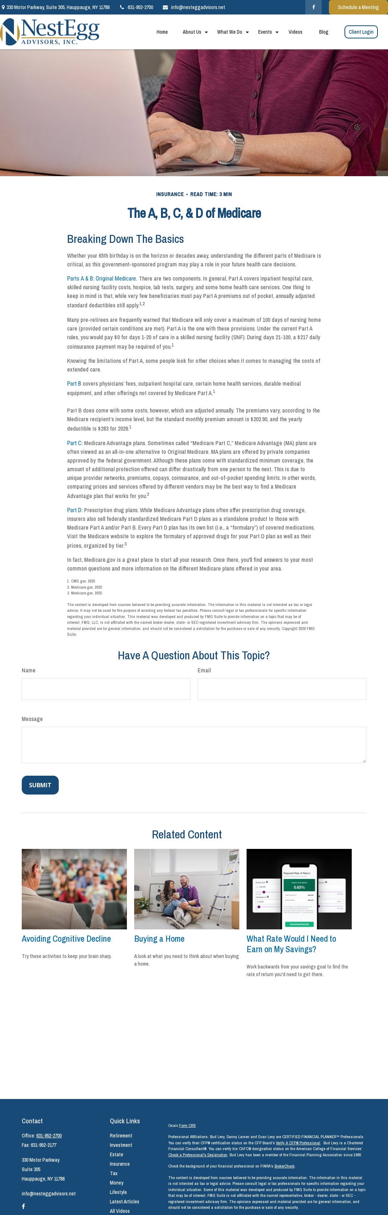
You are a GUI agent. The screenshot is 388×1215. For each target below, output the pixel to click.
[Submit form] (40, 785)
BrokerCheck (284, 1166)
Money (116, 1182)
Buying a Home (159, 938)
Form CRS (187, 1125)
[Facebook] (313, 7)
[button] (162, 32)
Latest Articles (124, 1201)
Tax (113, 1173)
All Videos (120, 1211)
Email (204, 670)
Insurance (120, 1164)
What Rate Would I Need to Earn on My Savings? (291, 944)
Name (29, 670)
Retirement (121, 1135)
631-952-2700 (136, 7)
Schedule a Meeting (358, 7)
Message (32, 719)
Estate (116, 1154)
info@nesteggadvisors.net (193, 7)
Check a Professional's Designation (197, 1154)
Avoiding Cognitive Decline (66, 938)
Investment (121, 1145)
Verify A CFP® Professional (298, 1142)
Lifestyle (118, 1192)
